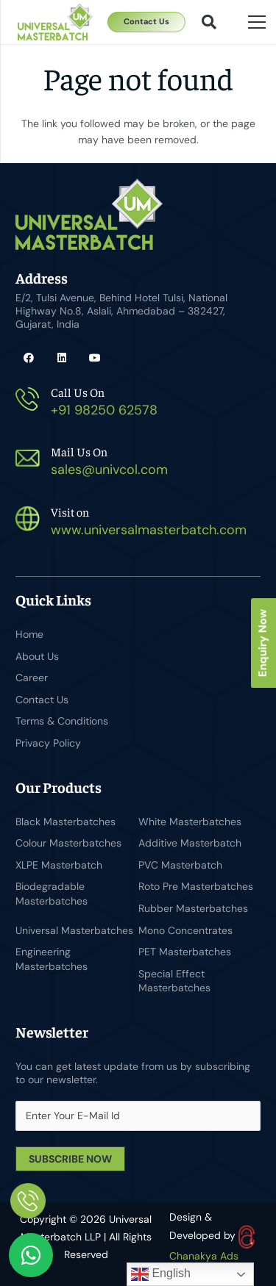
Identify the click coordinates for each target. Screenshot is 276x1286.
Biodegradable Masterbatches (51, 894)
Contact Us (41, 699)
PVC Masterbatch (180, 865)
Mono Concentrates (185, 930)
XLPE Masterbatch (58, 865)
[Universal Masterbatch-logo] (55, 22)
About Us (37, 656)
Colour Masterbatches (68, 842)
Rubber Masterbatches (193, 908)
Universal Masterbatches (74, 930)
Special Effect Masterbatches (174, 981)
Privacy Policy (48, 743)
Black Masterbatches (65, 821)
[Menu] (257, 22)
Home (29, 634)
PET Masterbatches (184, 951)
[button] (209, 22)
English (161, 1274)
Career (31, 677)
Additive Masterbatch (189, 842)
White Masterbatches (189, 821)
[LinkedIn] (61, 358)
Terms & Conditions (61, 721)
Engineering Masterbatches (51, 959)
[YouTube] (94, 358)
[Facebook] (28, 358)
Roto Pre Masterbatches (195, 886)
